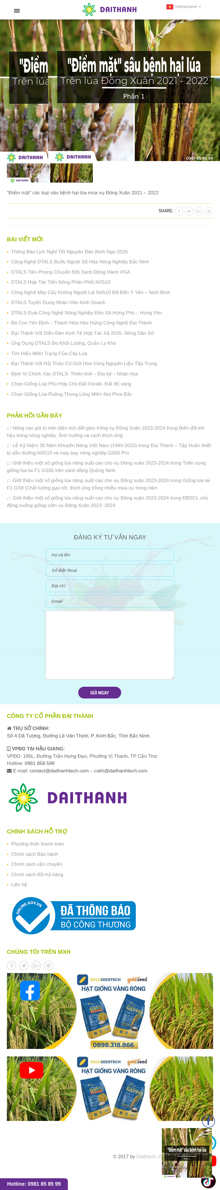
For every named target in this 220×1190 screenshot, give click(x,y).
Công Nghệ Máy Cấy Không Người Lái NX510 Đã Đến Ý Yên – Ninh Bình (90, 292)
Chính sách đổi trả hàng (37, 874)
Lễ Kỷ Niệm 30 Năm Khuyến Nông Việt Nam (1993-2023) (75, 445)
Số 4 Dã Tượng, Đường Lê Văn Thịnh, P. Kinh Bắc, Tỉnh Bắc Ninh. (79, 736)
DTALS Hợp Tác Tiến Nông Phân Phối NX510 (60, 282)
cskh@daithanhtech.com (121, 771)
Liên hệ (19, 884)
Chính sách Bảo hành (34, 854)
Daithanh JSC (152, 1156)
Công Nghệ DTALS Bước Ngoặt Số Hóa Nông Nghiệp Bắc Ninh (80, 262)
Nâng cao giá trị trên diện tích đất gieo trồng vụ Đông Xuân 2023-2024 (89, 428)
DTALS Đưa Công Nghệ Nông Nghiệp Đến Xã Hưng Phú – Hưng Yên (86, 313)
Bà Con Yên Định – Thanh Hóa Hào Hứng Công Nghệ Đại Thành (81, 323)
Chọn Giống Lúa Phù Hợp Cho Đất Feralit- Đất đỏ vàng (71, 384)
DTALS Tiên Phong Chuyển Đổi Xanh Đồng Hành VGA (70, 272)
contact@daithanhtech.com (60, 771)
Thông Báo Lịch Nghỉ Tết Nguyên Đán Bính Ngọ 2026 (69, 252)
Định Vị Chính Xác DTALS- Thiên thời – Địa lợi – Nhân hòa (74, 374)
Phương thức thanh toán (37, 844)
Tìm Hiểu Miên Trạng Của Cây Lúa (49, 353)
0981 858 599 (39, 763)
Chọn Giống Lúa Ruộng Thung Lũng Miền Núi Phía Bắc (71, 394)
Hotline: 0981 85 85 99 (34, 1184)
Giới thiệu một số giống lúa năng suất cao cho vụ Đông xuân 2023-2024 (91, 463)
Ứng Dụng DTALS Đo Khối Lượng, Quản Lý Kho (63, 343)
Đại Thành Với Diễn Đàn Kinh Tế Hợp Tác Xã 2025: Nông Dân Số (82, 333)
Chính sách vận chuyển (36, 864)
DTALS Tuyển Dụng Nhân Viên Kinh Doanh (58, 302)
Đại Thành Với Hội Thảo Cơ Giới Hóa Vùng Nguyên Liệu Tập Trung (84, 363)
